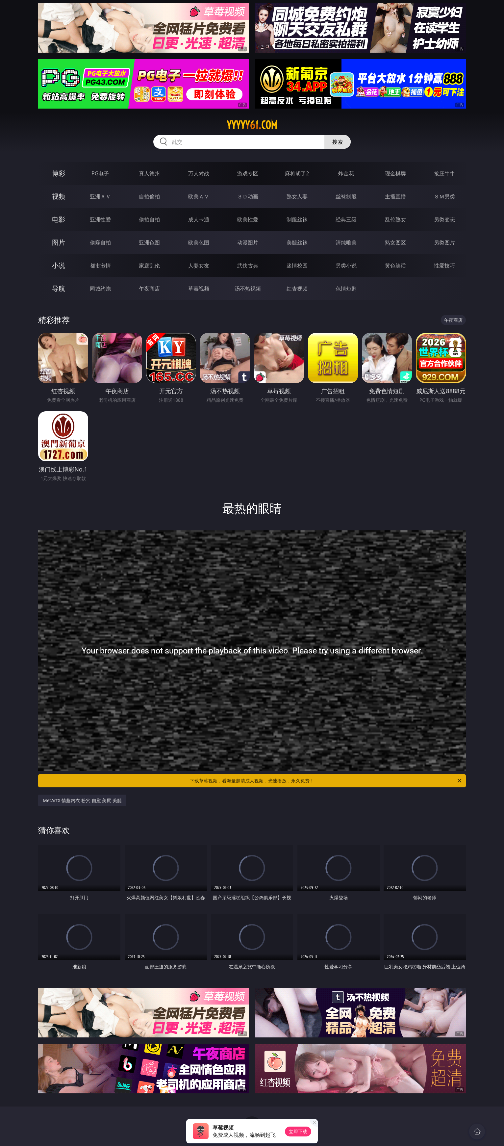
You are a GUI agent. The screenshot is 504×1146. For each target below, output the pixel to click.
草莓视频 (198, 288)
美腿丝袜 (297, 242)
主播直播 (395, 196)
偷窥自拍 (100, 242)
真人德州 (149, 173)
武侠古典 (247, 265)
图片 (58, 242)
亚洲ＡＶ (100, 196)
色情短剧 (346, 288)
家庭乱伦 (149, 265)
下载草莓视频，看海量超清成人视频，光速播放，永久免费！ (326, 781)
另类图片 (444, 242)
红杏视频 (297, 288)
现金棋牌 (395, 173)
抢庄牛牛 (444, 173)
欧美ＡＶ (198, 196)
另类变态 (444, 219)
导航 (58, 288)
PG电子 (100, 173)
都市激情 (100, 265)
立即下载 (298, 1131)
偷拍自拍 (149, 219)
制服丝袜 (297, 219)
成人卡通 (198, 219)
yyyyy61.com (252, 125)
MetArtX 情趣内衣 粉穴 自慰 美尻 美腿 (82, 800)
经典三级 (346, 219)
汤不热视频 (248, 288)
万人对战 (198, 173)
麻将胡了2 (297, 173)
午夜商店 (149, 288)
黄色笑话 (395, 265)
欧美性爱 (247, 219)
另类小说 (346, 265)
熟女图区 (395, 242)
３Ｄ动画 (247, 196)
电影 (58, 219)
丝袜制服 (346, 196)
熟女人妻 (297, 196)
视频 (58, 196)
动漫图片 (247, 242)
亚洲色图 (149, 242)
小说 (58, 265)
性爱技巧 (444, 265)
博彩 (58, 173)
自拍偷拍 (149, 196)
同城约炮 (100, 288)
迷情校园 (297, 265)
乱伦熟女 (395, 219)
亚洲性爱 (100, 219)
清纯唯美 (346, 242)
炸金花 (346, 173)
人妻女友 (198, 265)
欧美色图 (198, 242)
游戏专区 (247, 173)
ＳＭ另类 (444, 196)
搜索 (337, 141)
